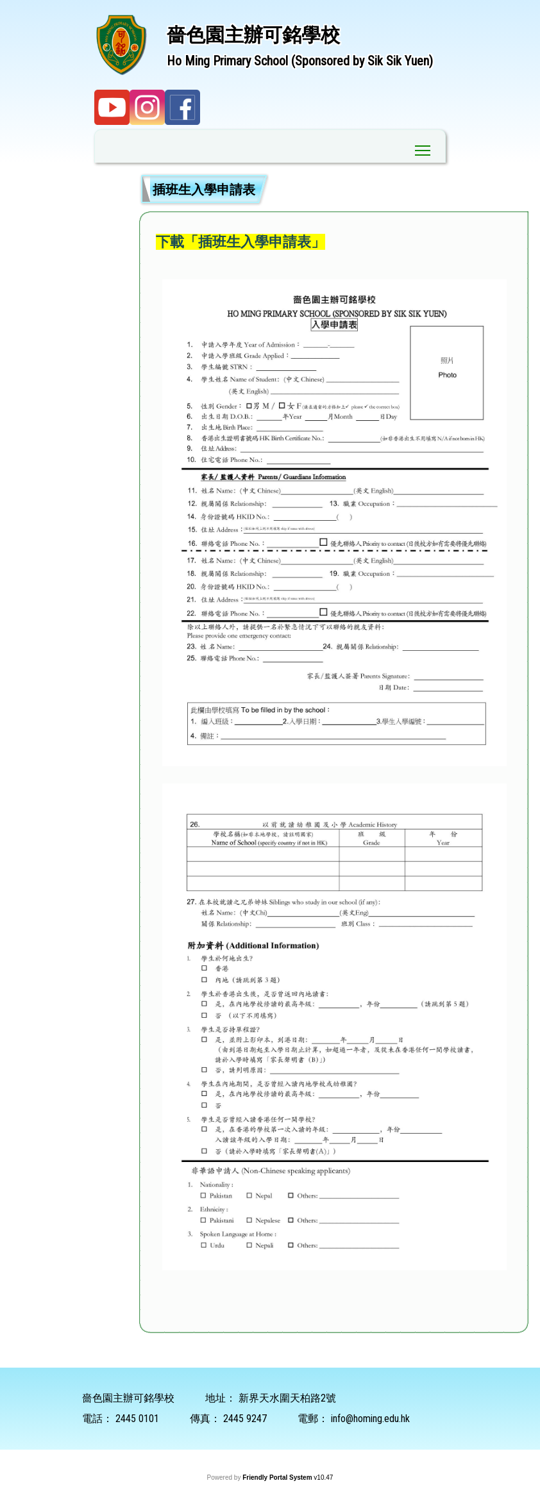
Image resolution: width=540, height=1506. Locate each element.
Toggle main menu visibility (423, 148)
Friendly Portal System (278, 1477)
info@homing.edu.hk (370, 1418)
